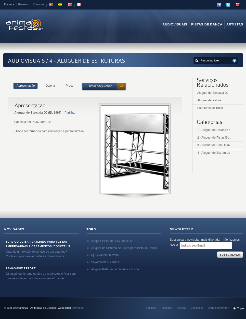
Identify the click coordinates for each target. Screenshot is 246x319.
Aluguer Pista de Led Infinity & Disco (115, 269)
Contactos (38, 4)
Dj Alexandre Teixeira (105, 255)
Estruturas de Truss (210, 108)
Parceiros (23, 4)
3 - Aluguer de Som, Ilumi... (215, 145)
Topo (240, 308)
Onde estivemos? (218, 307)
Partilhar (70, 112)
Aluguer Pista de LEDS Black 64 (112, 241)
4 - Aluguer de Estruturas (213, 152)
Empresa (9, 4)
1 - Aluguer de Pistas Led (213, 130)
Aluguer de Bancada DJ (213, 93)
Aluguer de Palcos (209, 100)
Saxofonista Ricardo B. (106, 262)
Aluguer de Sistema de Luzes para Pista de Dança (124, 248)
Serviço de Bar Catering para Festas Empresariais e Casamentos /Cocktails (38, 244)
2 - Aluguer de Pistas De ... (215, 137)
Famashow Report (21, 268)
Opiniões (150, 307)
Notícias (181, 307)
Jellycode (78, 307)
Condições (197, 307)
